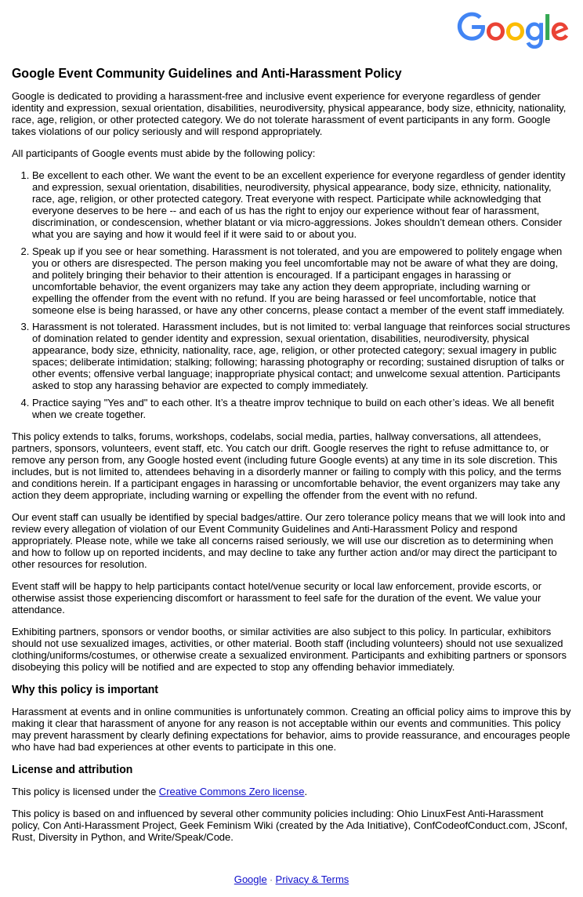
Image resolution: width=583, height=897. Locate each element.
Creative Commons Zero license (232, 791)
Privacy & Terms (312, 879)
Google (250, 879)
